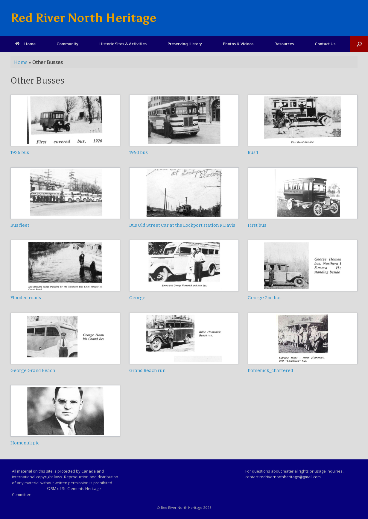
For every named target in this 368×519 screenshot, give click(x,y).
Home (25, 43)
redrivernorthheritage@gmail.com (290, 476)
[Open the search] (359, 44)
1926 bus (19, 152)
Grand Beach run (147, 370)
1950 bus (138, 152)
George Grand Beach (32, 370)
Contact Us (325, 43)
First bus (257, 225)
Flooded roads (25, 297)
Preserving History (185, 43)
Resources (284, 43)
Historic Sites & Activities (123, 43)
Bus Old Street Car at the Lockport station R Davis (182, 225)
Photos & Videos (238, 43)
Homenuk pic (24, 443)
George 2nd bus (265, 297)
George (137, 297)
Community (67, 43)
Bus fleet (19, 225)
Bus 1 (253, 152)
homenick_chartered (270, 370)
